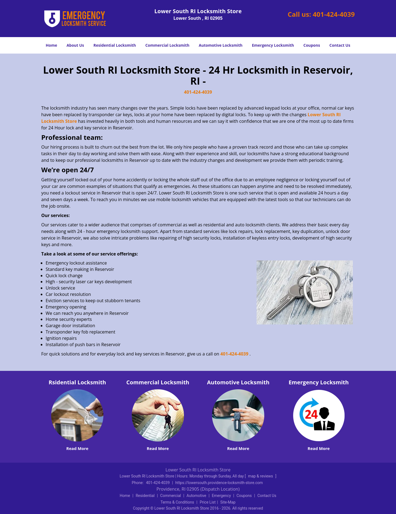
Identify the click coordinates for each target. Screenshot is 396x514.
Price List (208, 502)
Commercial (170, 495)
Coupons (311, 45)
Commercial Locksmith (167, 45)
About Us (75, 45)
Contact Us (339, 45)
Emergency (221, 495)
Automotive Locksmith (221, 45)
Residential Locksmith (115, 45)
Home (51, 45)
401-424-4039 (334, 14)
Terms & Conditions (177, 502)
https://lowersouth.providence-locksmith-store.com (219, 482)
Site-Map (227, 502)
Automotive (196, 495)
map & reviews (261, 476)
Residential (145, 495)
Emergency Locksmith (273, 45)
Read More (77, 448)
